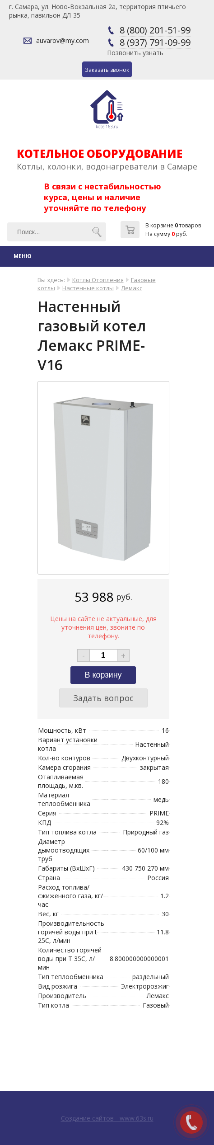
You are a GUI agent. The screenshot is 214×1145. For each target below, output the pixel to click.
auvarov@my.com (62, 40)
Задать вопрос (103, 698)
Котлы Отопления (98, 280)
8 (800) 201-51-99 (155, 30)
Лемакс (131, 288)
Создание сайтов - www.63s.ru (107, 1118)
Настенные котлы (88, 288)
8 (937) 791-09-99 (155, 42)
